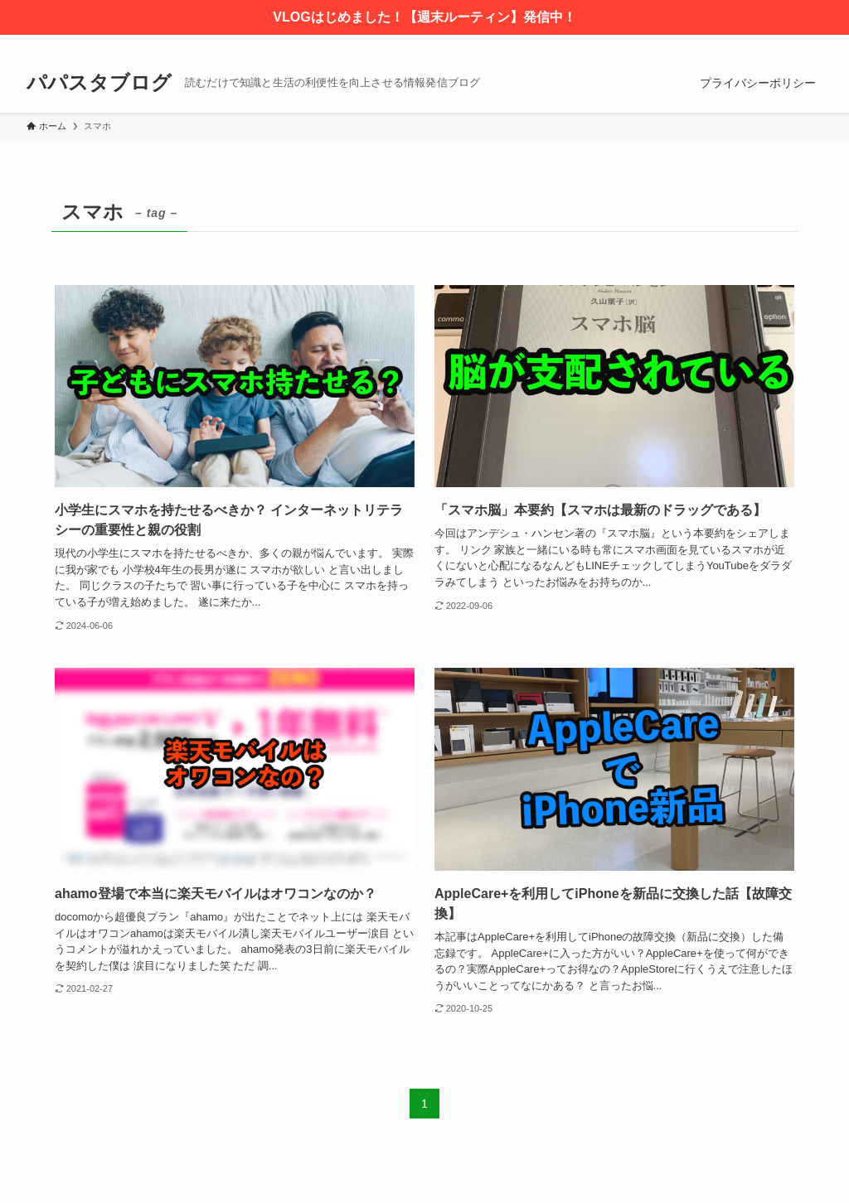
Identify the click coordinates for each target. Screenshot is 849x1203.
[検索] (811, 44)
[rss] (790, 44)
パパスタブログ (99, 83)
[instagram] (768, 44)
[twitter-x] (747, 44)
